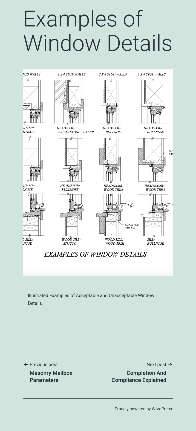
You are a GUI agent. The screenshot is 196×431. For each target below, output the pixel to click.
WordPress (162, 408)
